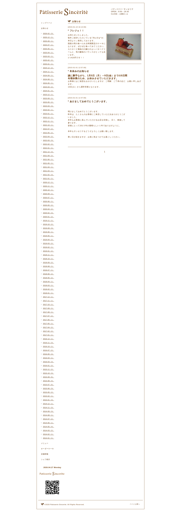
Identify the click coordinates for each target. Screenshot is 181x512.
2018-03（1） (48, 285)
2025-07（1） (48, 45)
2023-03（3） (48, 106)
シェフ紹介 (45, 459)
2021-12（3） (48, 152)
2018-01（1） (48, 293)
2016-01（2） (48, 365)
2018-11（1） (48, 255)
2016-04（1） (48, 358)
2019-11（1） (48, 220)
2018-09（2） (48, 262)
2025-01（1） (48, 64)
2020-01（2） (48, 217)
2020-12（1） (48, 182)
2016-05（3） (48, 354)
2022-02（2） (48, 144)
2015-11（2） (48, 369)
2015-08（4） (48, 381)
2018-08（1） (48, 266)
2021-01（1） (48, 178)
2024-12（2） (48, 68)
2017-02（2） (48, 331)
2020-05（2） (48, 205)
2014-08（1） (48, 415)
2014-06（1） (48, 423)
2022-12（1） (48, 117)
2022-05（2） (48, 133)
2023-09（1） (48, 98)
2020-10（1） (48, 190)
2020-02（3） (48, 213)
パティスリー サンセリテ (122, 9)
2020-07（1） (48, 197)
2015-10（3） (48, 373)
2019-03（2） (48, 243)
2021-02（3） (48, 175)
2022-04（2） (48, 136)
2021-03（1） (48, 171)
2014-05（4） (48, 426)
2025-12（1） (48, 37)
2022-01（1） (48, 148)
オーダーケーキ (47, 449)
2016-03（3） (48, 362)
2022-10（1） (48, 125)
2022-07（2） (48, 129)
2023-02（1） (48, 110)
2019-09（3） (48, 228)
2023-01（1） (48, 114)
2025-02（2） (48, 60)
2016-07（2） (48, 350)
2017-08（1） (48, 312)
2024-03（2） (48, 87)
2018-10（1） (48, 259)
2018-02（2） (48, 289)
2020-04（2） (48, 209)
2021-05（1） (48, 163)
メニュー (44, 443)
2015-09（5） (48, 377)
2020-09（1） (48, 194)
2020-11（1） (48, 186)
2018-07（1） (48, 270)
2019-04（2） (48, 239)
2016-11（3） (48, 343)
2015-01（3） (48, 400)
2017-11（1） (48, 301)
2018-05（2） (48, 278)
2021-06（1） (48, 159)
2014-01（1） (48, 438)
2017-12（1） (48, 297)
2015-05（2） (48, 392)
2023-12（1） (48, 94)
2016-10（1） (48, 346)
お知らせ (44, 28)
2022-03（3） (48, 140)
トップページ (46, 23)
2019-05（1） (48, 236)
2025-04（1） (48, 52)
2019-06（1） (48, 232)
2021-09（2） (48, 155)
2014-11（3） (48, 407)
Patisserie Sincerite (58, 504)
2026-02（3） (48, 33)
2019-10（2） (48, 224)
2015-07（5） (48, 384)
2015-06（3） (48, 388)
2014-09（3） (48, 411)
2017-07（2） (48, 316)
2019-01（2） (48, 251)
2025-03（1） (48, 56)
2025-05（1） (48, 49)
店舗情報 (44, 454)
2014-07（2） (48, 419)
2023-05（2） (48, 102)
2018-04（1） (48, 281)
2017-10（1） (48, 304)
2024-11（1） (48, 72)
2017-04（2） (48, 327)
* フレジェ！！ (76, 30)
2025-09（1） (48, 41)
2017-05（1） (48, 323)
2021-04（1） (48, 167)
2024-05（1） (48, 83)
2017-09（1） (48, 308)
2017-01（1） (48, 335)
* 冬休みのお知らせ (78, 71)
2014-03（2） (48, 430)
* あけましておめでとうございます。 (88, 101)
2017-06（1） (48, 320)
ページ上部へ (135, 504)
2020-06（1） (48, 201)
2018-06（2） (48, 274)
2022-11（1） (48, 121)
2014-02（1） (48, 434)
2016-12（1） (48, 339)
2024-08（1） (48, 79)
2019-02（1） (48, 247)
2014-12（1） (48, 404)
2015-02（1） (48, 396)
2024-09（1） (48, 75)
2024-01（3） (48, 91)
